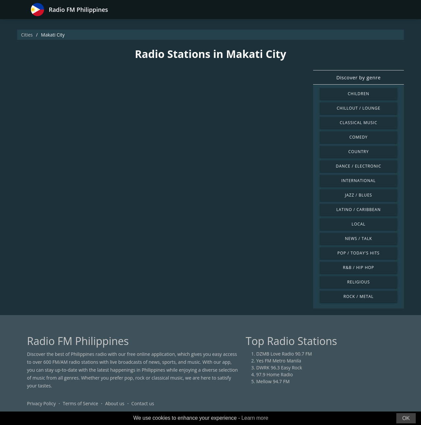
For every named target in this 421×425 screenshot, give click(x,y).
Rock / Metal (358, 296)
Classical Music (358, 122)
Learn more (254, 418)
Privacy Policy (41, 403)
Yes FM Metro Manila (278, 361)
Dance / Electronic (358, 166)
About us (114, 403)
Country (358, 151)
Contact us (142, 403)
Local (358, 224)
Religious (358, 282)
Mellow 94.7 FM (273, 381)
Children (358, 93)
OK (406, 418)
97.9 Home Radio (274, 374)
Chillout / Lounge (359, 108)
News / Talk (358, 238)
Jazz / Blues (358, 195)
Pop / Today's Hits (358, 253)
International (358, 180)
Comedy (358, 137)
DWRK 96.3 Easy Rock (279, 367)
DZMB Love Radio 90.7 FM (284, 354)
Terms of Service (80, 403)
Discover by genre (358, 77)
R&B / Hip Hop (358, 267)
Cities (27, 35)
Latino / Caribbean (358, 209)
